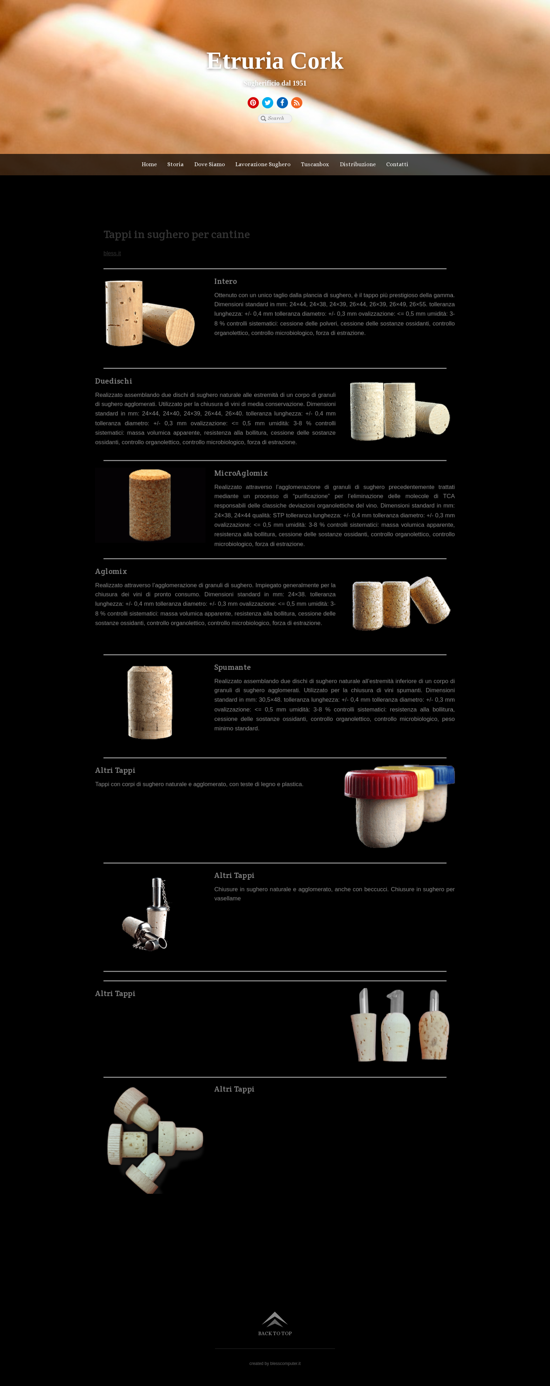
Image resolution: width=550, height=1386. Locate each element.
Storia (175, 164)
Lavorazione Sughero (262, 164)
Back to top (275, 1333)
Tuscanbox (315, 164)
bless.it (112, 253)
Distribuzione (358, 164)
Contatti (397, 164)
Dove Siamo (209, 164)
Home (149, 164)
